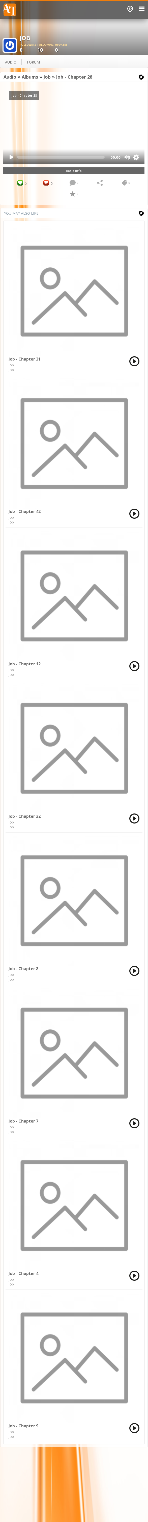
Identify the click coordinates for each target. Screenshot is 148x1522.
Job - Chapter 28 (74, 77)
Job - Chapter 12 (25, 664)
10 (46, 48)
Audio (10, 77)
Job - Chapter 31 (25, 359)
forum (33, 62)
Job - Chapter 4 (23, 1273)
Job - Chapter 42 (25, 511)
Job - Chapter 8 (23, 968)
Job (47, 77)
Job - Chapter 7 (23, 1121)
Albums (30, 77)
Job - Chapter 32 (25, 816)
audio (10, 62)
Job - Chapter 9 (23, 1426)
